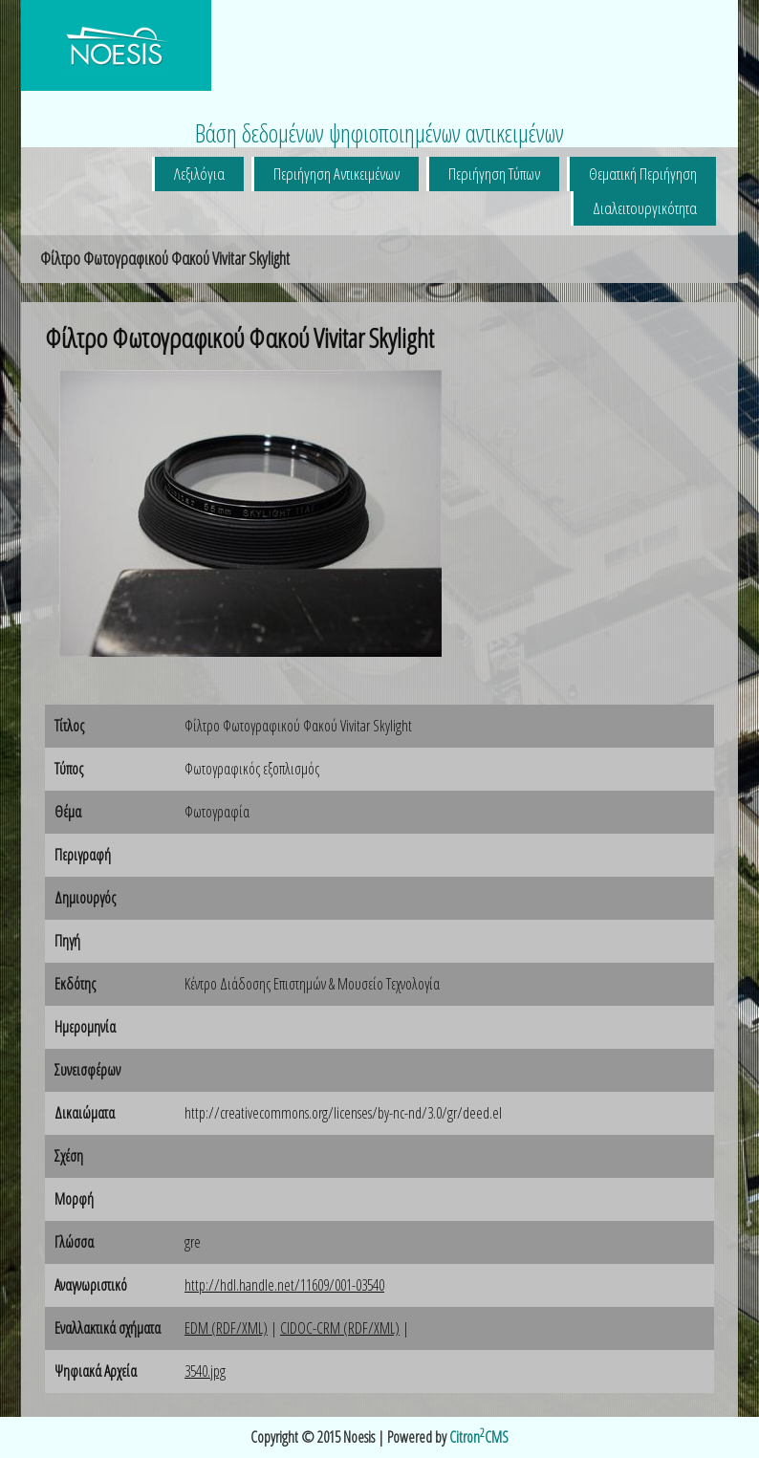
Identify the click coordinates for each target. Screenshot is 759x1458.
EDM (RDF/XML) (226, 1327)
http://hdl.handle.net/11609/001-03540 (284, 1284)
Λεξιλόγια (199, 174)
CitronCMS (479, 1436)
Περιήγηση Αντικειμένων (336, 174)
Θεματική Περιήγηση (643, 174)
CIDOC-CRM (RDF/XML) (340, 1327)
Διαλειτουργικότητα (645, 208)
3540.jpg (205, 1371)
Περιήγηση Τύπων (494, 174)
